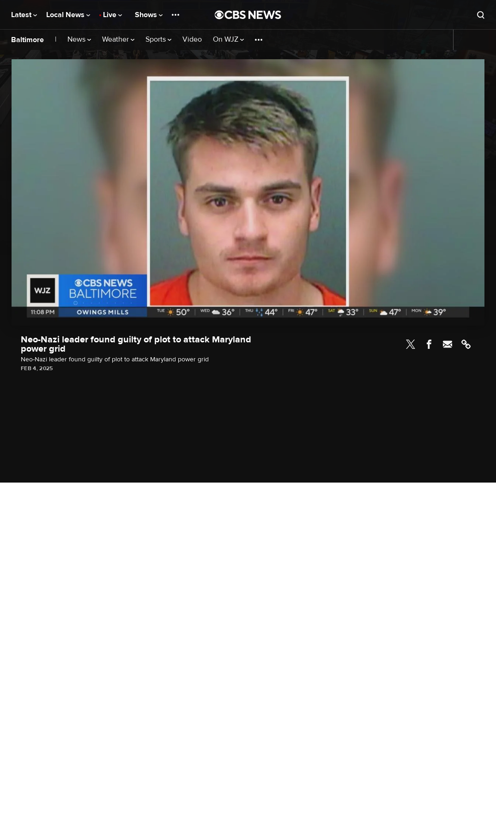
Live (112, 14)
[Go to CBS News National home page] (248, 14)
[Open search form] (481, 15)
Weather (118, 39)
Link (466, 344)
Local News (68, 15)
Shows (149, 15)
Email (447, 344)
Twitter (410, 344)
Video (192, 39)
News (79, 39)
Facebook (429, 344)
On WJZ (228, 39)
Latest (24, 15)
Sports (158, 39)
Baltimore (27, 39)
